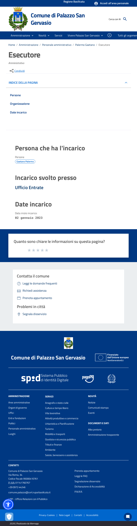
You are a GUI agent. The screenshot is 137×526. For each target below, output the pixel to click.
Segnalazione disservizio (87, 481)
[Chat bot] (128, 517)
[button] (111, 4)
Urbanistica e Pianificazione (59, 424)
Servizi (49, 396)
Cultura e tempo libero (56, 408)
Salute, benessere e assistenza (61, 455)
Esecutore (104, 45)
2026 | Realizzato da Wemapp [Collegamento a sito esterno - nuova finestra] (24, 523)
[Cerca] (125, 19)
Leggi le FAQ (81, 476)
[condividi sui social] (16, 70)
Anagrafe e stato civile (56, 403)
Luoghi (11, 434)
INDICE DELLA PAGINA (24, 82)
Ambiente (50, 450)
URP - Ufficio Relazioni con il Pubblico (27, 499)
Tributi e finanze (53, 444)
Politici (11, 423)
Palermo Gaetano (85, 45)
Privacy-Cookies (47, 515)
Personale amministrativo (56, 45)
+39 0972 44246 (16, 487)
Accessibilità (92, 515)
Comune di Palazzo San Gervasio (58, 19)
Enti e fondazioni (17, 418)
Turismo (49, 429)
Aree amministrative (19, 402)
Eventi (91, 413)
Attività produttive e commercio (61, 418)
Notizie (91, 402)
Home (11, 45)
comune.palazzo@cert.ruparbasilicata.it (29, 492)
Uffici (11, 413)
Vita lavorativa (52, 413)
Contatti (13, 465)
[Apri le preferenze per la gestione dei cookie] (9, 517)
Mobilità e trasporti (55, 434)
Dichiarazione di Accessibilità (90, 486)
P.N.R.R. (79, 492)
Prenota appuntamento (87, 471)
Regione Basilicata (74, 2)
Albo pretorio (95, 429)
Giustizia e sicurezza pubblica (60, 439)
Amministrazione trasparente (103, 435)
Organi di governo (17, 408)
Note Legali (64, 515)
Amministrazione (28, 45)
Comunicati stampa (98, 408)
